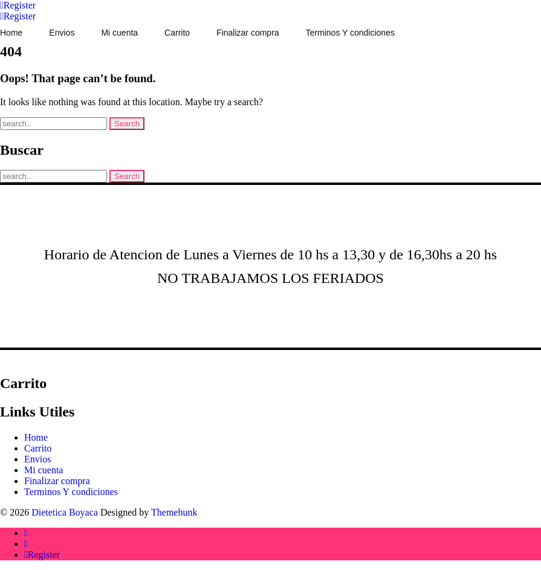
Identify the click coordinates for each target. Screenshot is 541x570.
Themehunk (174, 512)
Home (36, 437)
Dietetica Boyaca (64, 512)
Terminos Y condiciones (71, 492)
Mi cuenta (43, 470)
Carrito (37, 448)
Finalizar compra (57, 481)
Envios (37, 459)
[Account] (18, 5)
